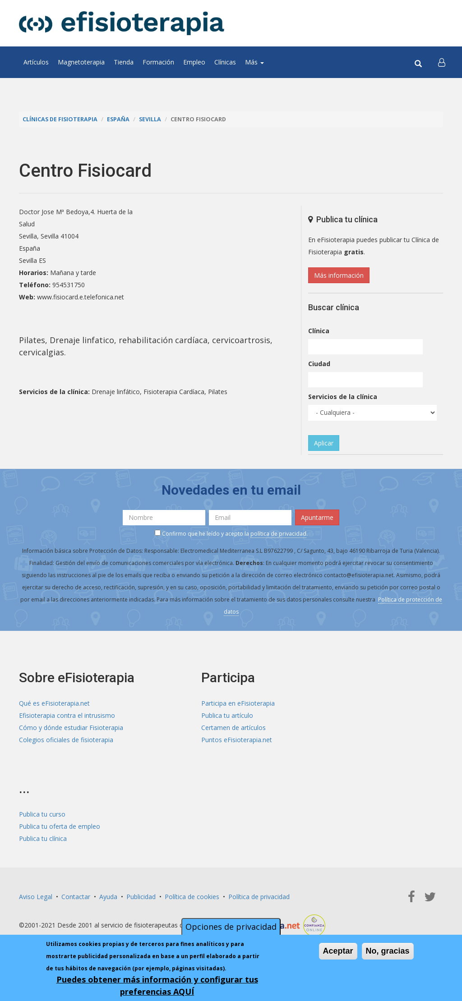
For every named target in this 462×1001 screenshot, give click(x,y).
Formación (158, 62)
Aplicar (323, 443)
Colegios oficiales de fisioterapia (66, 739)
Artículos (36, 62)
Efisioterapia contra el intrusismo (67, 715)
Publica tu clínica (43, 838)
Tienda (124, 62)
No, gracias (388, 950)
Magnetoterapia (81, 62)
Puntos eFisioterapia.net (236, 739)
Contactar (75, 896)
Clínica (318, 330)
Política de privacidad (259, 896)
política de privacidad (278, 533)
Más (254, 62)
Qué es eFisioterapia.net (54, 703)
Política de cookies (192, 896)
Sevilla (150, 119)
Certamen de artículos (233, 727)
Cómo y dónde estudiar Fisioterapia (71, 727)
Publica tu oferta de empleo (59, 826)
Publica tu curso (42, 814)
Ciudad (319, 363)
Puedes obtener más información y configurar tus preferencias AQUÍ (157, 985)
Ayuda (108, 896)
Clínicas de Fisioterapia (60, 119)
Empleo (194, 62)
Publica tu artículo (227, 715)
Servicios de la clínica (342, 396)
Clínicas (225, 62)
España (118, 119)
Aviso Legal (35, 896)
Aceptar (338, 950)
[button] (442, 62)
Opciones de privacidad (231, 926)
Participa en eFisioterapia (238, 703)
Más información (339, 275)
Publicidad (141, 896)
